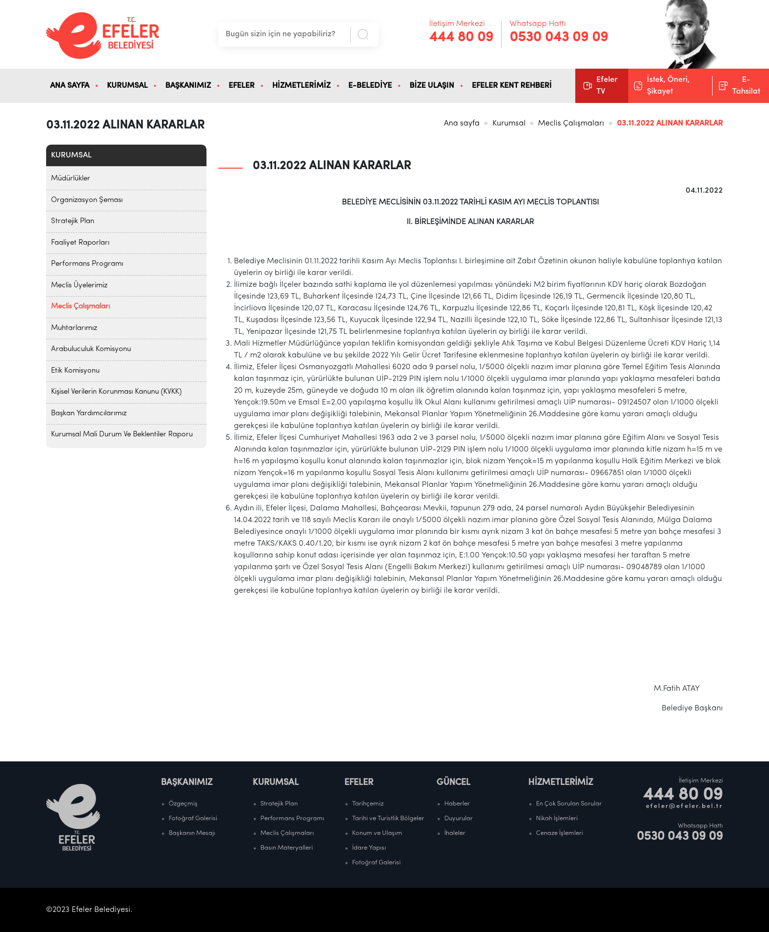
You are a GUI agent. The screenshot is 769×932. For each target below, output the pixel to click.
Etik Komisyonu (75, 371)
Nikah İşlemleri (557, 818)
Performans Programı (87, 264)
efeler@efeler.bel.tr (684, 806)
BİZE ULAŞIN (432, 86)
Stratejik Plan (72, 221)
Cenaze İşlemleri (559, 833)
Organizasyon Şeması (87, 200)
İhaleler (454, 833)
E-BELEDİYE (370, 86)
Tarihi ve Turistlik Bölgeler (388, 818)
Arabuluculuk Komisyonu (91, 349)
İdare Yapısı (369, 848)
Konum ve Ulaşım (377, 833)
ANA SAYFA (69, 86)
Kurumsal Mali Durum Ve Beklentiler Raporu (122, 434)
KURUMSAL (127, 86)
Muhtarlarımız (74, 328)
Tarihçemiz (368, 804)
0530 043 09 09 (559, 38)
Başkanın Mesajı (192, 833)
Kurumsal (509, 123)
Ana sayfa (462, 123)
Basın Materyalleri (286, 848)
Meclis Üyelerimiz (79, 285)
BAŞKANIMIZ (188, 86)
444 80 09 (461, 38)
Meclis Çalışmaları (571, 123)
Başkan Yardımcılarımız (89, 413)
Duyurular (458, 818)
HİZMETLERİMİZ (301, 86)
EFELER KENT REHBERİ (512, 86)
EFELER (242, 86)
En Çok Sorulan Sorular (569, 804)
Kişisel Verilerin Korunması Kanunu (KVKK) (116, 392)
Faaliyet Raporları (80, 243)
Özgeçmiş (183, 804)
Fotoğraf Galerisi (193, 818)
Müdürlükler (70, 178)
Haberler (457, 804)
